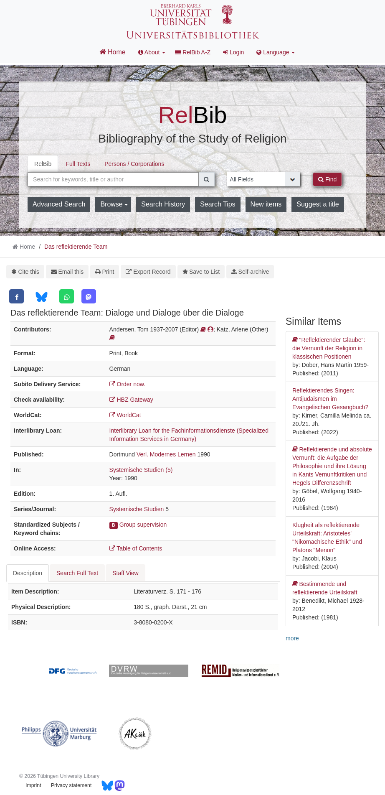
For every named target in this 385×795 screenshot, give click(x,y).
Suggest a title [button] (317, 204)
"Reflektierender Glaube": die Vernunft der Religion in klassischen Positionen (328, 348)
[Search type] (263, 179)
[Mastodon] (88, 296)
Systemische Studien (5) (141, 469)
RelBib (42, 164)
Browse (114, 204)
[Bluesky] (41, 297)
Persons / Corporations (134, 164)
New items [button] (266, 204)
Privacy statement (71, 785)
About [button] (152, 52)
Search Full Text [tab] (77, 573)
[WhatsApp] (66, 296)
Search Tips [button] (217, 204)
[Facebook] (16, 296)
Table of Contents (135, 548)
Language (275, 52)
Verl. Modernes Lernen (166, 454)
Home (112, 52)
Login (233, 52)
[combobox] (113, 179)
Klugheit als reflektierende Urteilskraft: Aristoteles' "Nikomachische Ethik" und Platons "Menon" (327, 537)
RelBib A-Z (192, 52)
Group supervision (143, 524)
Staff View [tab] (125, 573)
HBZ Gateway (131, 399)
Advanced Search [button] (59, 204)
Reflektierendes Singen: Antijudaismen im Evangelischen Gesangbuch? (330, 398)
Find (327, 179)
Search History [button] (163, 204)
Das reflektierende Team (75, 246)
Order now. (127, 384)
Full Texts (78, 164)
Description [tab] (27, 573)
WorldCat (125, 415)
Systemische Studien (136, 509)
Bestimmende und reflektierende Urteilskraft (324, 588)
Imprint (33, 785)
